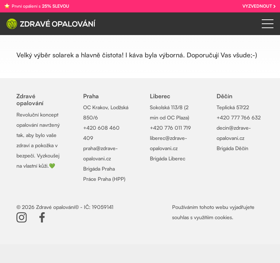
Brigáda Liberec (167, 158)
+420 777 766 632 (239, 117)
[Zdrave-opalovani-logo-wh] (51, 23)
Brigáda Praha (99, 168)
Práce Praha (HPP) (104, 179)
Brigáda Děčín (232, 148)
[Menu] (268, 24)
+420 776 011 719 (170, 128)
